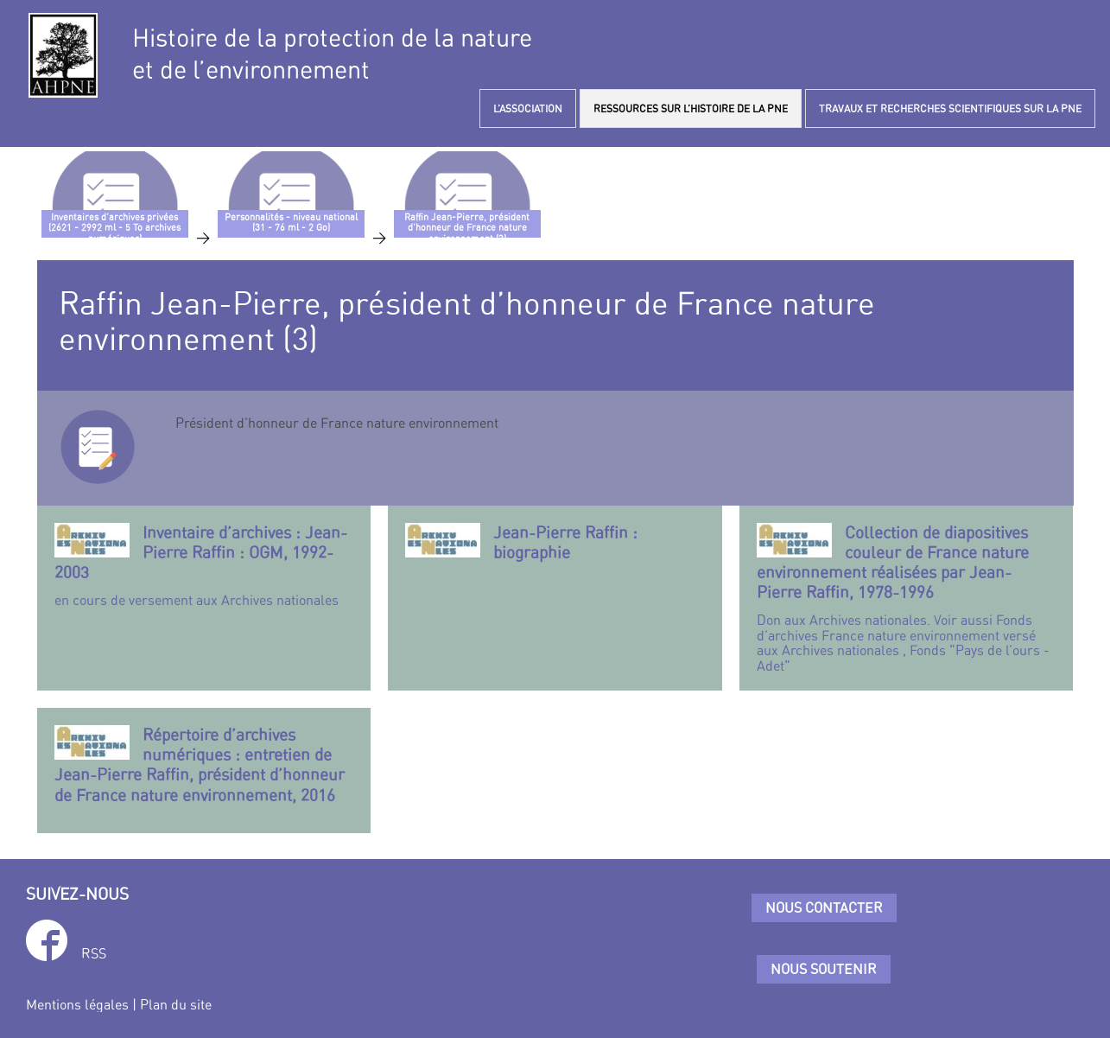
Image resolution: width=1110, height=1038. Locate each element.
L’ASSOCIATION (527, 108)
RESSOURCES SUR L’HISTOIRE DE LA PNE (690, 108)
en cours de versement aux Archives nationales (204, 565)
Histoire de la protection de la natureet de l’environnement (332, 53)
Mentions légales (77, 1004)
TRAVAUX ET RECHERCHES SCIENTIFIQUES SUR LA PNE (950, 108)
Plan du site (176, 1004)
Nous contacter (824, 907)
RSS (93, 953)
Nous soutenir (824, 969)
